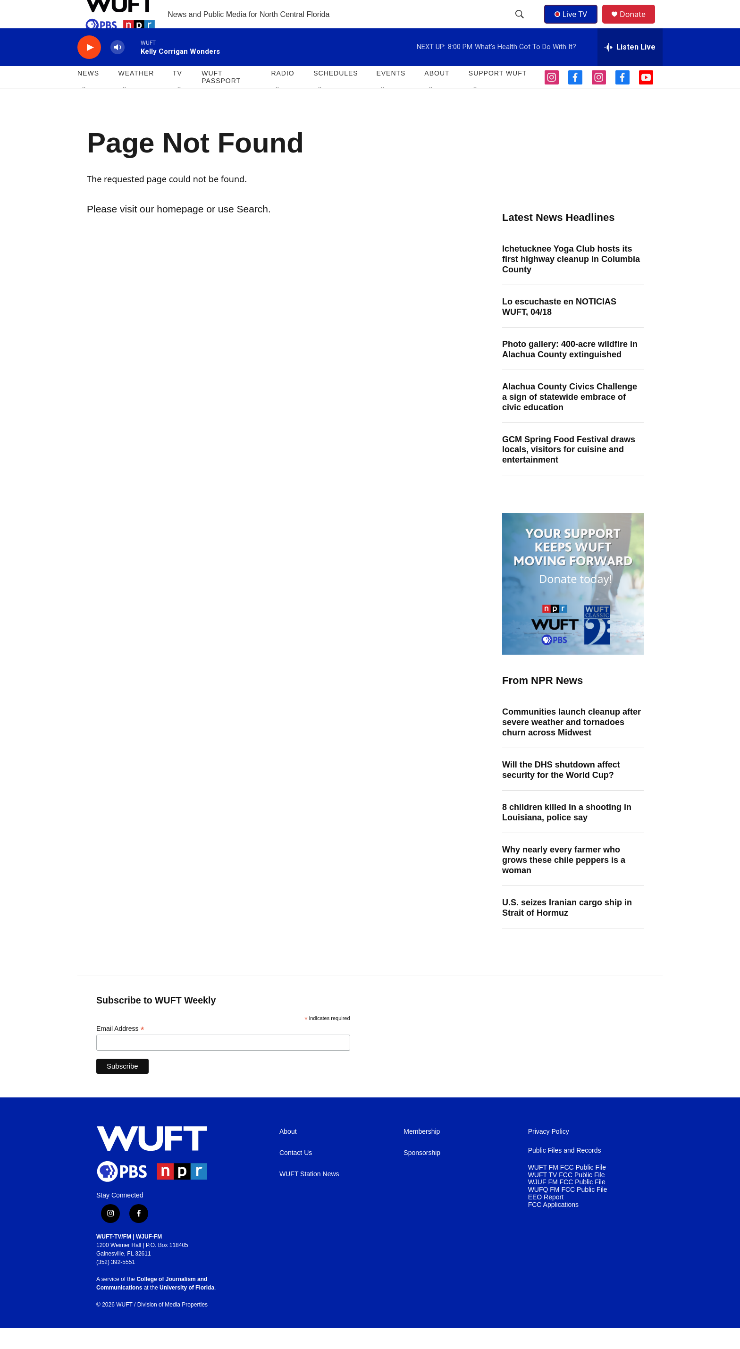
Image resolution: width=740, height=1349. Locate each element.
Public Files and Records (564, 1171)
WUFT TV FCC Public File (566, 1196)
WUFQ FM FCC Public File (567, 1210)
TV (177, 94)
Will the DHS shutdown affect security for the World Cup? (561, 791)
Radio (282, 94)
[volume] (117, 68)
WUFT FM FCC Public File (567, 1188)
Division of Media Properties (172, 1326)
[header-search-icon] (521, 25)
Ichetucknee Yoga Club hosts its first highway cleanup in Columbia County (571, 280)
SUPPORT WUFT (498, 94)
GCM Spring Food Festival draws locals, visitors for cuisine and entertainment (568, 471)
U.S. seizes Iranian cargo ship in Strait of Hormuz (567, 929)
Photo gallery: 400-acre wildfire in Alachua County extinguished (570, 370)
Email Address (120, 1049)
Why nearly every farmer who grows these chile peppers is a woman (563, 881)
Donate (638, 25)
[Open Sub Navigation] (84, 109)
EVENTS (390, 94)
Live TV (573, 24)
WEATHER (136, 94)
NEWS (88, 94)
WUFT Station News (309, 1195)
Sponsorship (422, 1174)
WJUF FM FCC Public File (566, 1203)
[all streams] (630, 68)
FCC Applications (553, 1226)
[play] (89, 68)
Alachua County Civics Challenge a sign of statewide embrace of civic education (569, 418)
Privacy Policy (548, 1152)
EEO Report (545, 1218)
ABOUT (436, 94)
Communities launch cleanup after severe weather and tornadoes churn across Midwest (571, 743)
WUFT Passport (221, 98)
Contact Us (295, 1174)
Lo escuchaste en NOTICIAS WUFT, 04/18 (559, 328)
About (288, 1152)
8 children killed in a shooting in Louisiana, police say (566, 833)
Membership (422, 1152)
